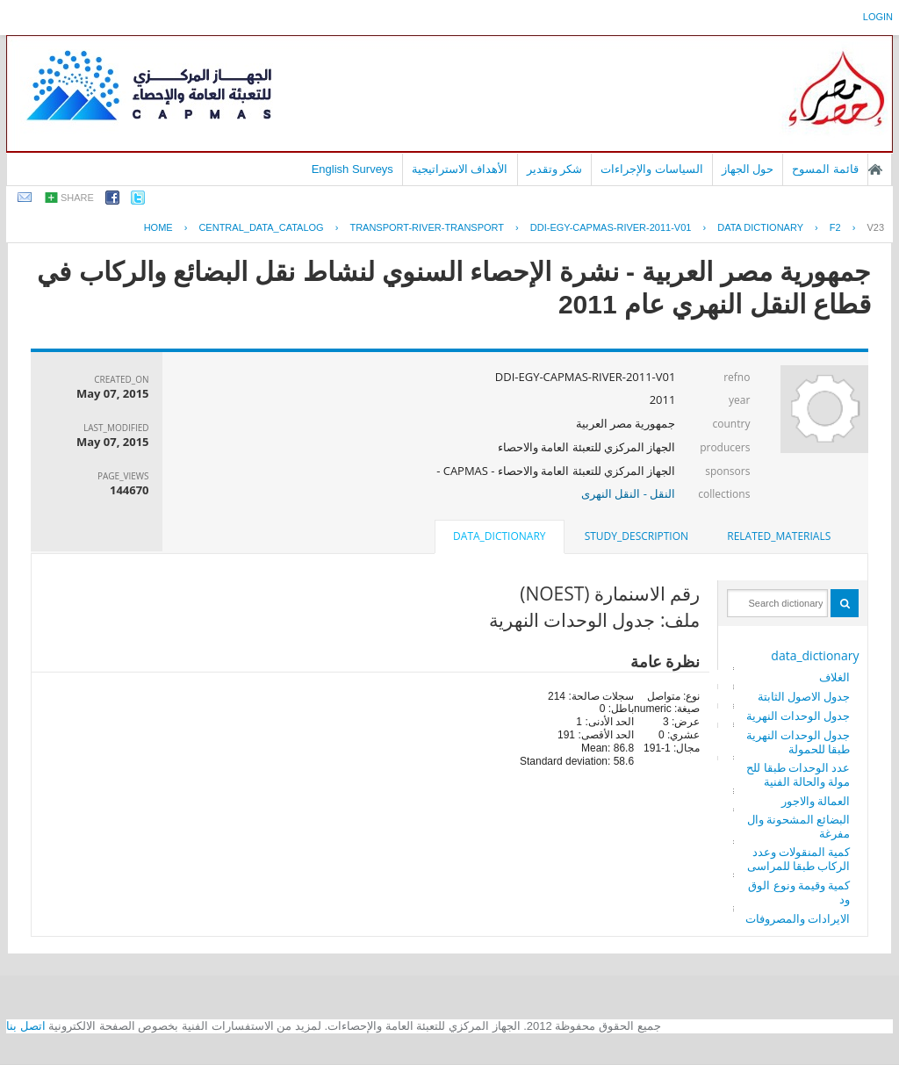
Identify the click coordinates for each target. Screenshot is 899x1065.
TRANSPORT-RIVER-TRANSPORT (426, 227)
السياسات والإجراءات (652, 169)
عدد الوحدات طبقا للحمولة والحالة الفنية (798, 774)
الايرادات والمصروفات (797, 918)
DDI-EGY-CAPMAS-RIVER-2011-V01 (611, 227)
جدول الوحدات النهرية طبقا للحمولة (798, 742)
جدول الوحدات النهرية (798, 716)
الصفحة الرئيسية (875, 169)
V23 (875, 227)
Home (158, 227)
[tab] (778, 536)
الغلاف (834, 677)
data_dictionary (815, 655)
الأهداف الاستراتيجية (460, 169)
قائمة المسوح (825, 169)
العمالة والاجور (815, 801)
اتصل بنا (26, 1026)
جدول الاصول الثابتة (804, 696)
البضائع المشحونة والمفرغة (799, 826)
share (77, 197)
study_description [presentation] (636, 536)
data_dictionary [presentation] (499, 536)
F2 (835, 227)
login (878, 16)
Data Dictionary (760, 227)
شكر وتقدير (555, 169)
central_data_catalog (260, 227)
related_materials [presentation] (779, 536)
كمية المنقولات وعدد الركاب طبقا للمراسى (799, 859)
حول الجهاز (748, 169)
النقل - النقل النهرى (628, 493)
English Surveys (352, 169)
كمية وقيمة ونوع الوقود (799, 892)
